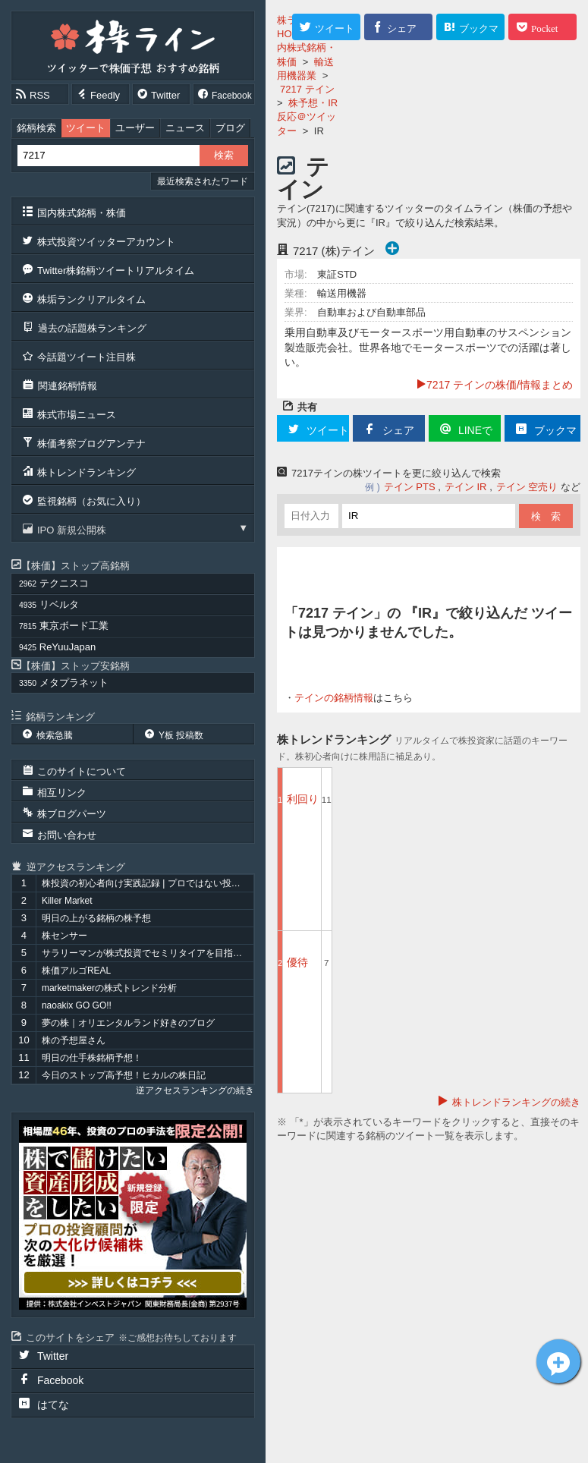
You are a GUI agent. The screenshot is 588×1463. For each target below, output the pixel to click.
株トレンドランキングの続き (516, 1102)
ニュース (185, 128)
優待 (297, 962)
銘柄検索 (36, 128)
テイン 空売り (527, 486)
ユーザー (135, 128)
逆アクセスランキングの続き (195, 1090)
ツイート (85, 128)
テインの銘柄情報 (333, 697)
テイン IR (466, 486)
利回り (303, 799)
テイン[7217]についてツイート (558, 1361)
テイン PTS (409, 486)
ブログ (230, 128)
